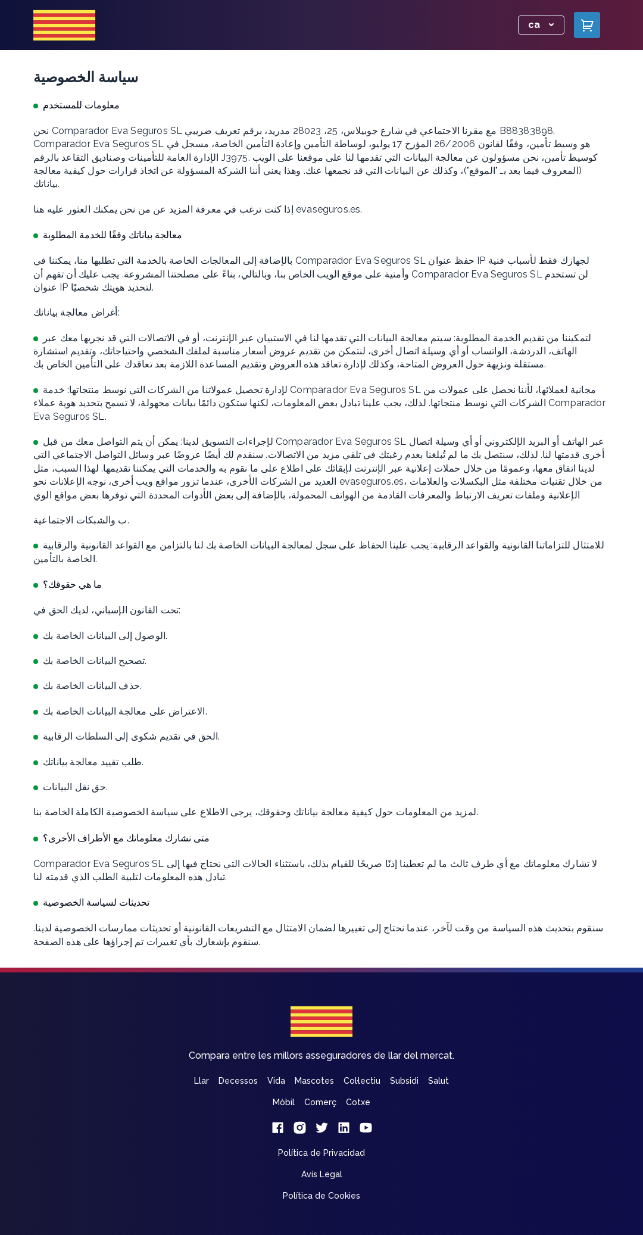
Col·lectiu (362, 1081)
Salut (438, 1081)
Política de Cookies (321, 1195)
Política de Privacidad (321, 1153)
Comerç (320, 1102)
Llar (201, 1081)
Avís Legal (321, 1174)
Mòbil (284, 1102)
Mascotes (314, 1081)
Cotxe (358, 1102)
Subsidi (404, 1081)
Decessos (238, 1081)
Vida (276, 1081)
